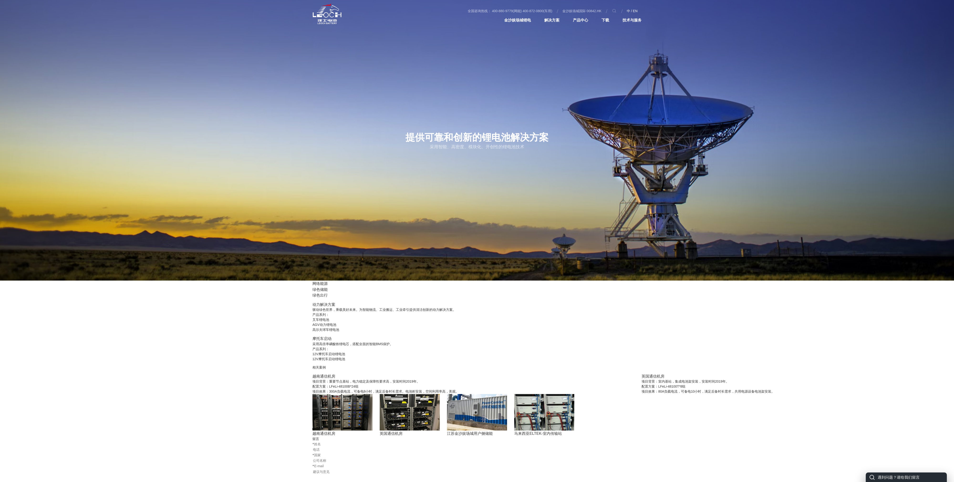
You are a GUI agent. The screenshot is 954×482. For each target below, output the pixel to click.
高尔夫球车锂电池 (325, 330)
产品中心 (580, 20)
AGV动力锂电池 (324, 325)
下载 (605, 20)
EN (635, 11)
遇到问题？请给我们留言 (899, 477)
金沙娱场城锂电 (517, 20)
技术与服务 (632, 20)
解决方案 (552, 20)
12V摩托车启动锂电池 (328, 354)
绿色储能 (320, 289)
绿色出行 (320, 295)
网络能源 (320, 283)
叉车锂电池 (320, 320)
